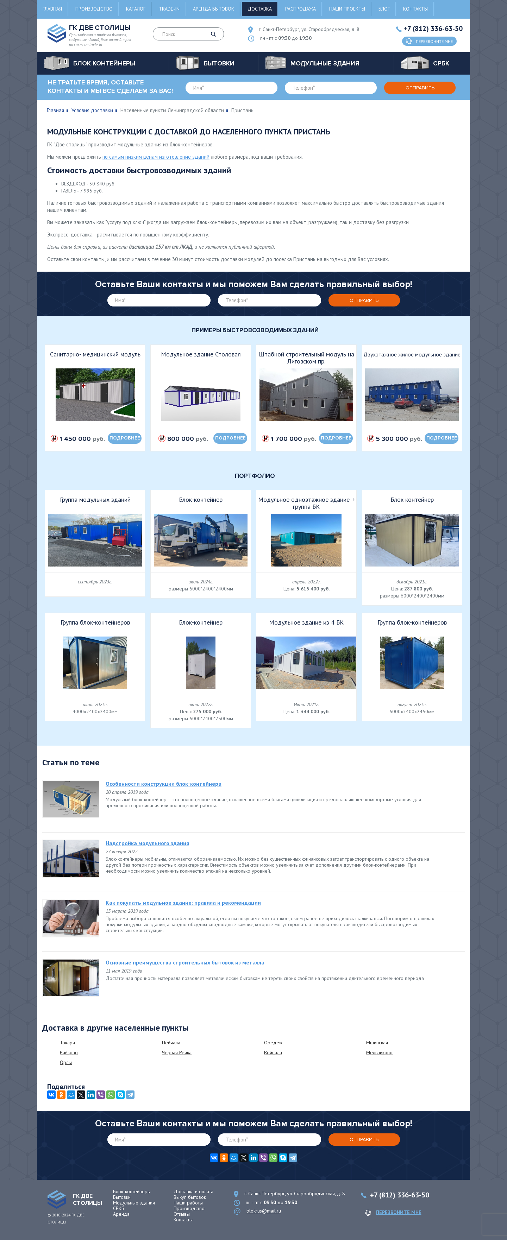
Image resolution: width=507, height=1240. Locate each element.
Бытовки (122, 1197)
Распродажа (300, 9)
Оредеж (273, 1042)
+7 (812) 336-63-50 (433, 28)
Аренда (121, 1214)
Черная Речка (177, 1052)
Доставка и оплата (193, 1191)
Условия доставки (92, 110)
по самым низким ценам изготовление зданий (155, 156)
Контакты (415, 9)
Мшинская (377, 1042)
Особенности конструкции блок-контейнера (163, 783)
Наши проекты (347, 9)
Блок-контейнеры (132, 1191)
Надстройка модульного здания (147, 843)
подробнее (124, 438)
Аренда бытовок (213, 9)
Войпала (273, 1052)
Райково (69, 1052)
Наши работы (188, 1203)
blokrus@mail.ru (263, 1211)
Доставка (260, 9)
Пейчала (171, 1042)
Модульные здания (134, 1203)
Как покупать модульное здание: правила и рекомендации (183, 902)
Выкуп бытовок (190, 1197)
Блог (384, 9)
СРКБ (118, 1208)
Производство (94, 9)
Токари (67, 1042)
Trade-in (169, 9)
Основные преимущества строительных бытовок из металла (185, 962)
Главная (52, 9)
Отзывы (182, 1214)
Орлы (66, 1062)
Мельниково (379, 1052)
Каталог (135, 9)
